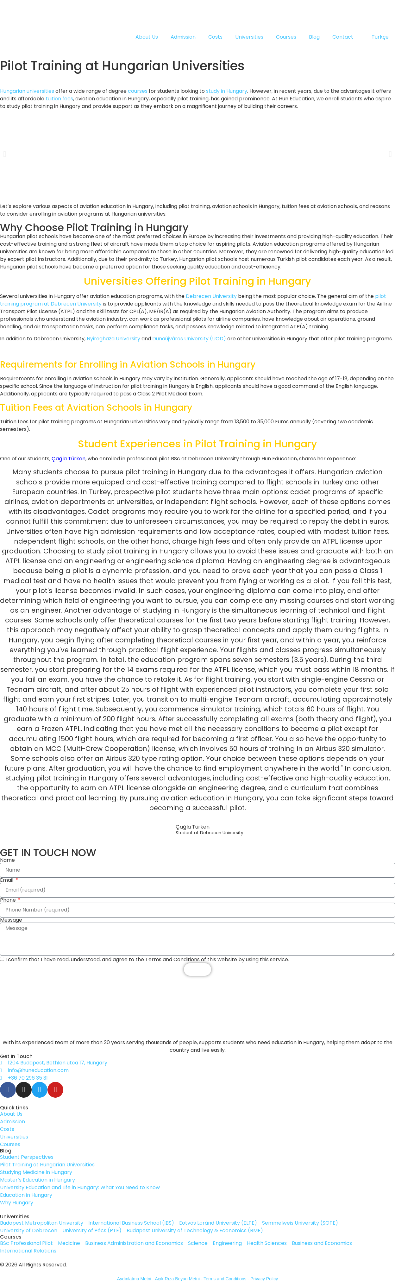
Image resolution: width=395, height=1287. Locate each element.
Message (11, 920)
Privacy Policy (264, 1278)
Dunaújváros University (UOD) (189, 338)
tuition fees (59, 98)
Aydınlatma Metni (134, 1278)
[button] (4, 154)
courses (137, 91)
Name (7, 860)
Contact (342, 37)
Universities (249, 37)
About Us (146, 37)
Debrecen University (211, 296)
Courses (286, 37)
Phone (8, 900)
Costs (215, 37)
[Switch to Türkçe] (377, 37)
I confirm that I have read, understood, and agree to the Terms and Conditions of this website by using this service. (147, 959)
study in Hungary (226, 91)
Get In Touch (16, 1056)
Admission (183, 37)
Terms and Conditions (225, 1278)
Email (7, 880)
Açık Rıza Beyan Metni (177, 1278)
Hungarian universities (27, 91)
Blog (314, 37)
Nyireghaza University (113, 338)
